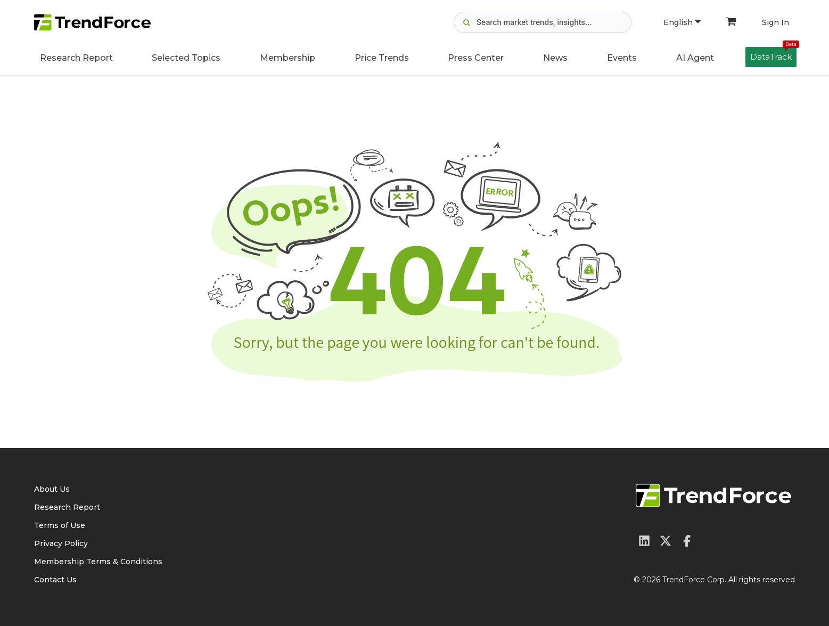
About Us (52, 489)
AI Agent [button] (695, 58)
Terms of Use (59, 525)
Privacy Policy (61, 543)
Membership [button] (287, 58)
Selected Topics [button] (186, 58)
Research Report (76, 58)
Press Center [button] (476, 58)
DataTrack (773, 54)
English (682, 22)
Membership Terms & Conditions (98, 561)
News (555, 58)
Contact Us (55, 579)
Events (622, 58)
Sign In (775, 22)
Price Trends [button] (382, 58)
